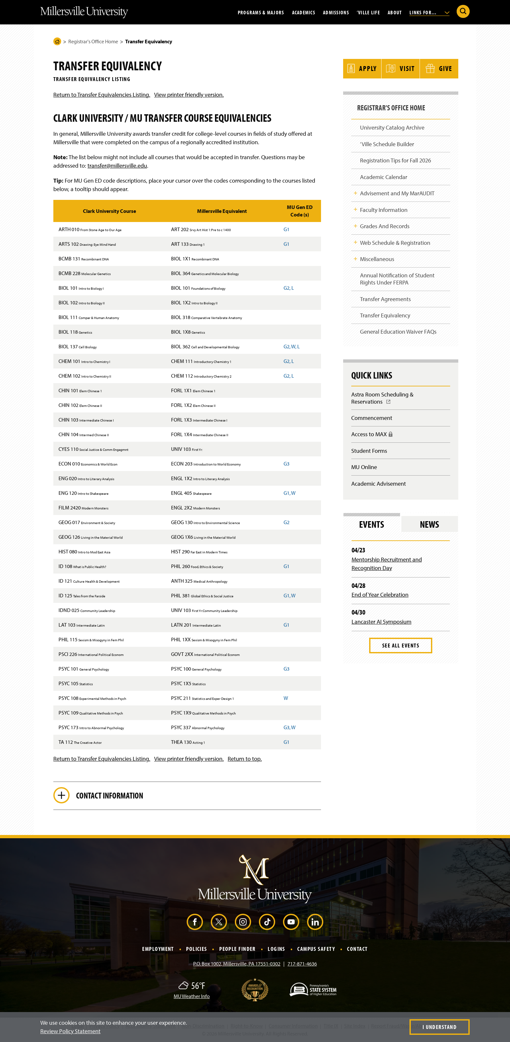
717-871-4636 (302, 964)
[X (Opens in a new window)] (219, 923)
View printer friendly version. (189, 94)
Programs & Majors (261, 12)
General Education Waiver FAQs (398, 333)
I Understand (440, 1027)
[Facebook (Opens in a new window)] (195, 923)
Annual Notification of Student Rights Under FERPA (397, 279)
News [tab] (429, 527)
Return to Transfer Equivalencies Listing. (101, 94)
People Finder (237, 949)
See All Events (400, 648)
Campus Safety (316, 949)
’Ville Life (368, 12)
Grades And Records (384, 225)
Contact (357, 949)
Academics (303, 12)
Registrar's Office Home (93, 41)
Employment (158, 949)
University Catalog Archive (392, 125)
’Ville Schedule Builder (387, 142)
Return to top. (245, 758)
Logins (276, 949)
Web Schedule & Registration (395, 242)
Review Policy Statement (70, 1031)
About (395, 12)
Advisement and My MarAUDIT (397, 192)
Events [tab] (371, 527)
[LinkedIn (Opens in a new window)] (315, 923)
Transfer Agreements (385, 299)
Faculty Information (384, 209)
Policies (196, 949)
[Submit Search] (463, 11)
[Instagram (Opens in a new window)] (243, 923)
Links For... (429, 12)
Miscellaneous (377, 259)
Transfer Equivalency (385, 316)
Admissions (336, 12)
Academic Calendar (383, 175)
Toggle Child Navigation (355, 192)
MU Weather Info (192, 996)
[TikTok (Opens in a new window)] (267, 923)
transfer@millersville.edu (117, 165)
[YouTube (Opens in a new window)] (291, 923)
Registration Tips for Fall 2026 (395, 158)
